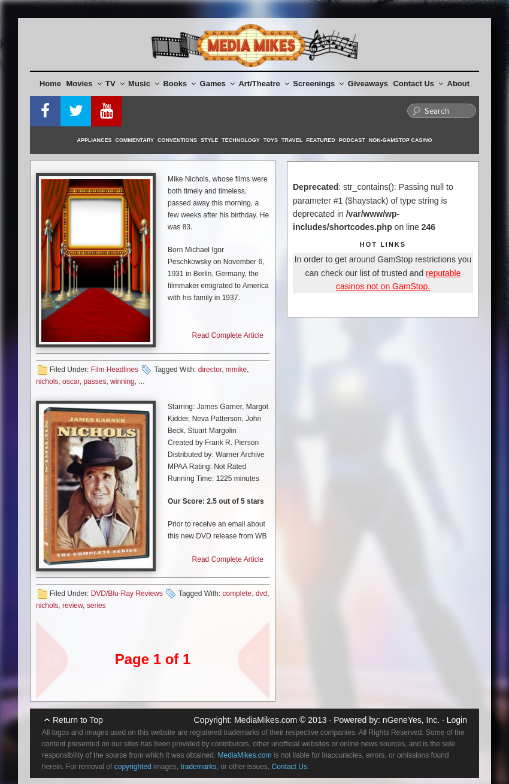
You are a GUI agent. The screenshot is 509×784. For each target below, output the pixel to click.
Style (209, 140)
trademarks (198, 766)
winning (122, 381)
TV (115, 83)
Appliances (94, 140)
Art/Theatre (263, 83)
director (210, 369)
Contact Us (418, 83)
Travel (291, 140)
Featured (320, 140)
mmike (236, 369)
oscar (71, 381)
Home (50, 83)
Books (179, 83)
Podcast (352, 140)
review (72, 605)
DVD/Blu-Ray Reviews (127, 593)
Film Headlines (114, 369)
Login (457, 720)
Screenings (318, 83)
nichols (47, 381)
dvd (261, 593)
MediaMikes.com (265, 720)
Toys (270, 140)
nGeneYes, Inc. (411, 720)
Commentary (135, 140)
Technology (241, 140)
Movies (84, 83)
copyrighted (133, 766)
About (458, 83)
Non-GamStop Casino (400, 140)
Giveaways (368, 83)
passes (94, 381)
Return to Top (78, 720)
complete (237, 593)
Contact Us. (291, 766)
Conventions (177, 140)
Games (217, 83)
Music (143, 83)
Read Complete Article (227, 335)
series (96, 605)
